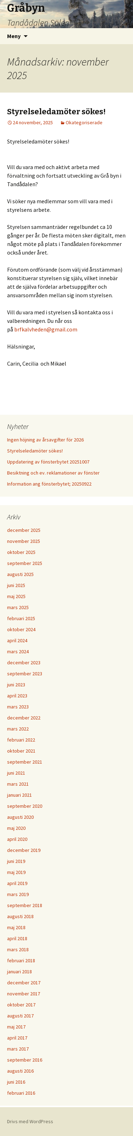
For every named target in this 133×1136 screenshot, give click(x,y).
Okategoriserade (84, 122)
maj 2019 (16, 872)
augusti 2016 (20, 1071)
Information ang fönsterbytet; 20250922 (49, 484)
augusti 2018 (20, 916)
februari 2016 (21, 1093)
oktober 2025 (21, 552)
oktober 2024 (21, 629)
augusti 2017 (20, 1015)
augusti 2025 (20, 574)
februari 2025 (21, 618)
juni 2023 (16, 684)
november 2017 (23, 993)
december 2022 (23, 717)
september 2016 (24, 1060)
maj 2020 (16, 828)
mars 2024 (18, 651)
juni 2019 (16, 861)
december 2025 (23, 530)
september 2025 (24, 563)
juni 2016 (16, 1082)
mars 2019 (18, 894)
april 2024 (17, 640)
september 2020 (24, 806)
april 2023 (17, 695)
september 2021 (24, 762)
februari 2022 (21, 740)
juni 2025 (16, 585)
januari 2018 (19, 971)
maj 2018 (16, 927)
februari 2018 (21, 960)
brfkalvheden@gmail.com (45, 329)
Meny (14, 36)
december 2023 (23, 662)
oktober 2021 (21, 751)
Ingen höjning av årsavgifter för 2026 (45, 439)
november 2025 (23, 541)
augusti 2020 (20, 817)
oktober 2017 (21, 1004)
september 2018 (24, 905)
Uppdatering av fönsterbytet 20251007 (48, 462)
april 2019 (17, 883)
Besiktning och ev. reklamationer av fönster (53, 473)
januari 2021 (19, 795)
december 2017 (23, 982)
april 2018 (17, 938)
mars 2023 (18, 706)
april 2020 (17, 839)
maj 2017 (16, 1027)
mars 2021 (18, 784)
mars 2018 (18, 949)
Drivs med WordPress (30, 1121)
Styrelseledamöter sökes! (56, 111)
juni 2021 (16, 773)
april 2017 (17, 1038)
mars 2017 (18, 1049)
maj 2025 (16, 596)
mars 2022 (18, 729)
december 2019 (23, 850)
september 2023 (24, 673)
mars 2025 (18, 607)
